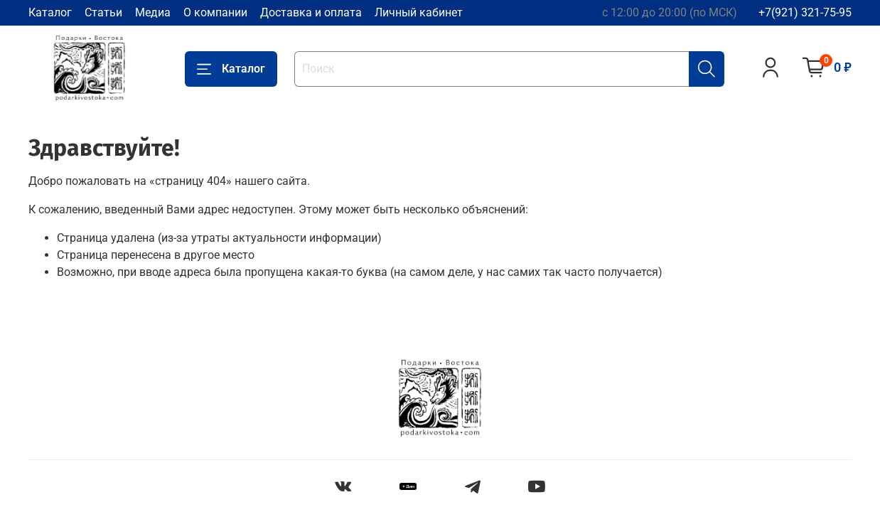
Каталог (50, 12)
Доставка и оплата (311, 12)
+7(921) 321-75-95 (805, 12)
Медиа (153, 12)
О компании (215, 12)
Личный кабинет (419, 12)
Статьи (103, 12)
